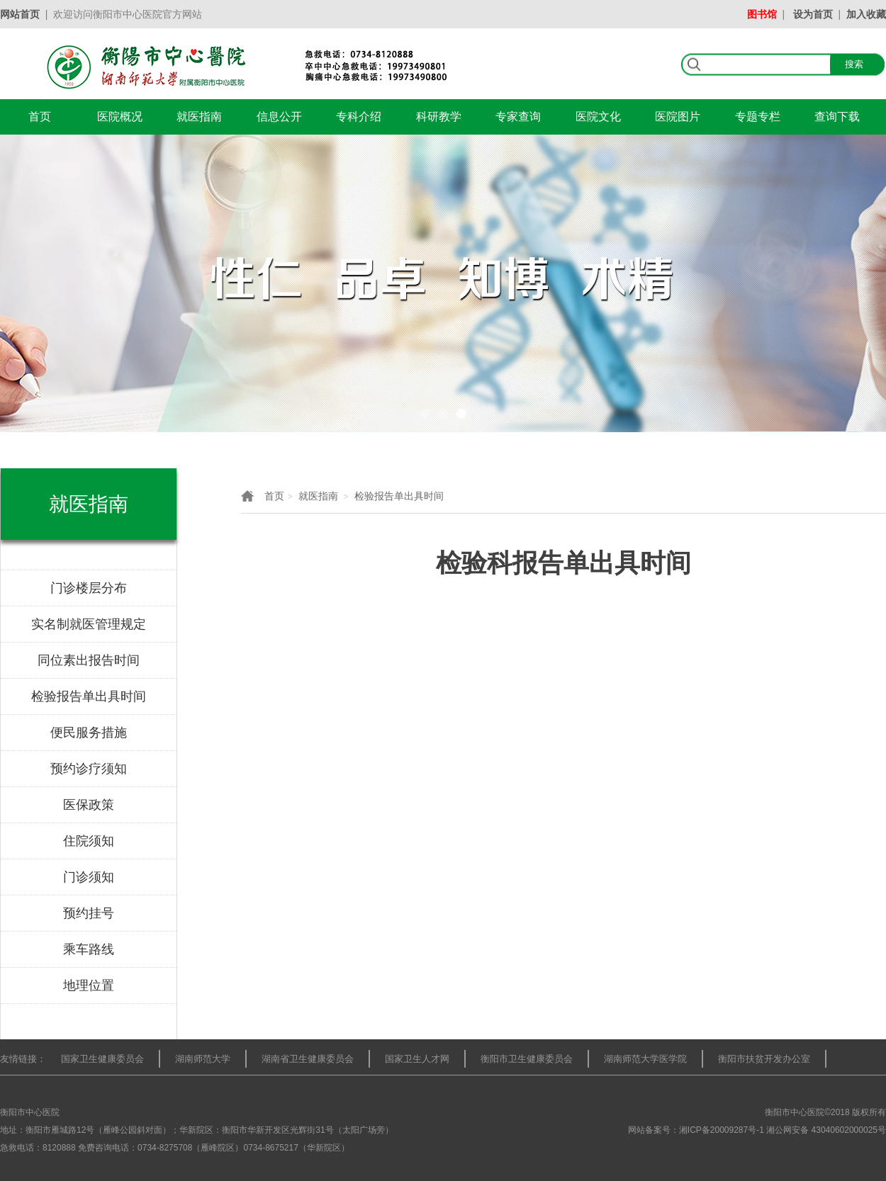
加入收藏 (866, 14)
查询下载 (837, 117)
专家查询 (518, 117)
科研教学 (438, 117)
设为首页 (813, 14)
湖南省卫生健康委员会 (308, 1058)
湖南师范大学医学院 (645, 1058)
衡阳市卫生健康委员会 (527, 1058)
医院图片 (677, 117)
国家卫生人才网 (417, 1058)
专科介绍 (358, 117)
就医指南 (199, 117)
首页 (39, 117)
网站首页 (20, 14)
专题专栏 (757, 117)
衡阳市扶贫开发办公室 (764, 1058)
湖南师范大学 (202, 1058)
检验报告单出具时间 (399, 496)
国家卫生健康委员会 (102, 1058)
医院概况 (119, 117)
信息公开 (279, 117)
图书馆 (762, 14)
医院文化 (598, 117)
